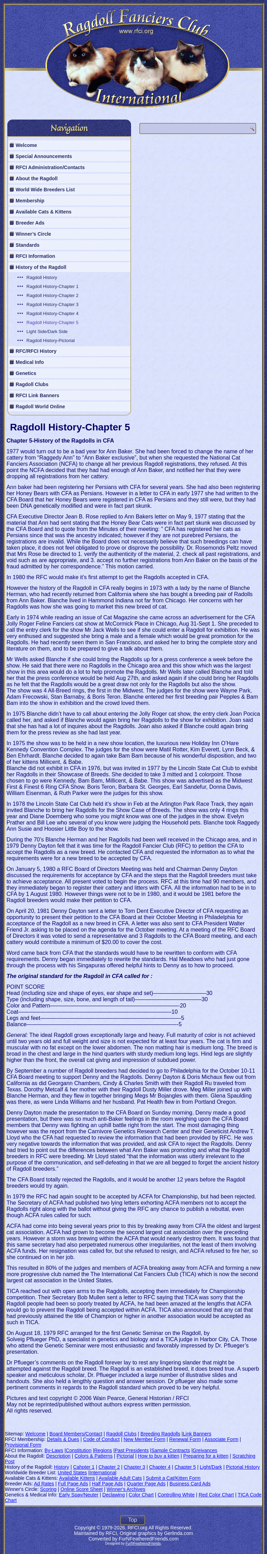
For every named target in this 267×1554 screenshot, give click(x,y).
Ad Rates (44, 1483)
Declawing (113, 1495)
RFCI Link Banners (37, 395)
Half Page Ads (107, 1483)
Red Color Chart (216, 1495)
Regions (103, 1450)
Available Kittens (77, 1478)
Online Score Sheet (81, 1489)
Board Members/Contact (75, 1434)
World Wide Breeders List (45, 189)
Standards (27, 245)
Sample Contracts (170, 1450)
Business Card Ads (189, 1483)
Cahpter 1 (83, 1467)
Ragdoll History (41, 277)
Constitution (78, 1450)
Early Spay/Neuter (78, 1495)
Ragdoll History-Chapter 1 (52, 286)
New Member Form (144, 1439)
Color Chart (141, 1495)
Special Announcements (44, 156)
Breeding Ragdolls (160, 1434)
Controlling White (176, 1495)
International (103, 1472)
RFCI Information (35, 256)
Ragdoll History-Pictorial (50, 340)
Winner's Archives (126, 1489)
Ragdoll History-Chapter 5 (52, 322)
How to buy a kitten (158, 1456)
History (61, 1467)
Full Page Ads (73, 1483)
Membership (30, 200)
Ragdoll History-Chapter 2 (52, 295)
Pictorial (125, 1456)
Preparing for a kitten (205, 1456)
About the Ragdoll (37, 178)
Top (132, 1520)
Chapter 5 (185, 1467)
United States (72, 1472)
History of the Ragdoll (41, 267)
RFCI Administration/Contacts (50, 167)
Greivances (205, 1450)
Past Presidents (132, 1450)
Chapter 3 (134, 1467)
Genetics (26, 373)
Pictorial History (243, 1467)
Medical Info (30, 362)
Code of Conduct (101, 1439)
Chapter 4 (159, 1467)
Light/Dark (211, 1467)
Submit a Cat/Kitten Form (173, 1478)
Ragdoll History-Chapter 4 (52, 313)
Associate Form (221, 1439)
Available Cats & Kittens (44, 212)
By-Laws (53, 1450)
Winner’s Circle (33, 234)
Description (58, 1456)
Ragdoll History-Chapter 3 (52, 304)
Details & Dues (63, 1439)
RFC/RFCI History (36, 351)
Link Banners (197, 1434)
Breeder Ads (30, 223)
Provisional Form (23, 1445)
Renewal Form (185, 1439)
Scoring (48, 1489)
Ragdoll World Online (40, 406)
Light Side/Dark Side (47, 331)
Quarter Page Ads (146, 1483)
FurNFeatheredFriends (143, 1543)
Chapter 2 (109, 1467)
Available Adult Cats (120, 1478)
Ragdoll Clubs (32, 384)
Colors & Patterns (93, 1456)
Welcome (26, 145)
